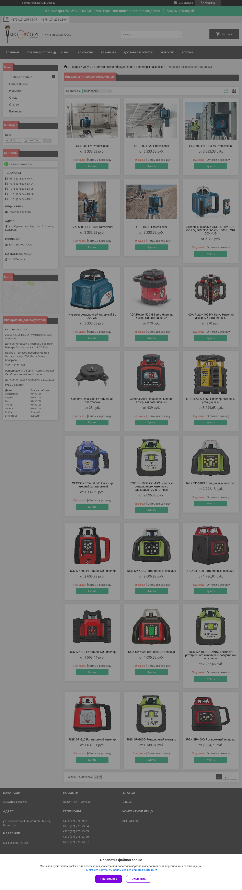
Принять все (108, 878)
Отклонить (138, 878)
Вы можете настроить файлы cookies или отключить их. (119, 869)
